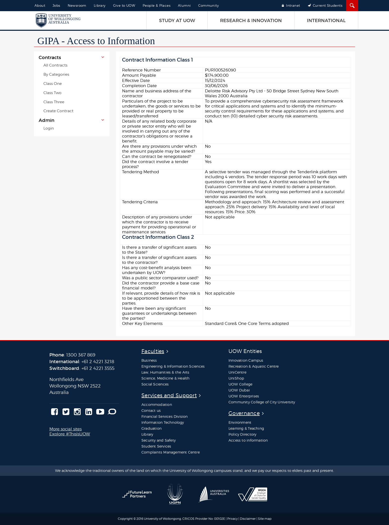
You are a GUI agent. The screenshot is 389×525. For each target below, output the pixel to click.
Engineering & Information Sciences (173, 366)
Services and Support (169, 395)
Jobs (56, 5)
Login (48, 128)
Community (208, 5)
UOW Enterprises (243, 396)
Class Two (52, 92)
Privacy (232, 519)
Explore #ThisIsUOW (69, 433)
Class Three (53, 102)
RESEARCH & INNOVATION (251, 20)
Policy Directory (242, 434)
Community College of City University (261, 402)
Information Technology (162, 422)
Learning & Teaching (246, 428)
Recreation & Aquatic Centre (253, 366)
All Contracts (55, 65)
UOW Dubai (239, 390)
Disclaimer (248, 519)
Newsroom (77, 5)
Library (100, 5)
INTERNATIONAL (326, 20)
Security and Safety (158, 440)
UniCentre (237, 372)
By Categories (56, 74)
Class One (52, 83)
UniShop (236, 378)
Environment (239, 422)
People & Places (156, 5)
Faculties (152, 351)
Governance (244, 413)
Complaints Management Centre (170, 452)
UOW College (240, 384)
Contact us (151, 410)
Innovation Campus (245, 360)
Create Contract (58, 110)
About (39, 5)
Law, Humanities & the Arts (165, 372)
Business (149, 360)
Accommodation (156, 404)
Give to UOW (124, 5)
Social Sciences (155, 384)
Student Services (156, 446)
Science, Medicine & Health (165, 378)
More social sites (65, 428)
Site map (264, 519)
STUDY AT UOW (177, 20)
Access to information (248, 440)
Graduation (151, 428)
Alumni (184, 5)
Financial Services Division (164, 416)
